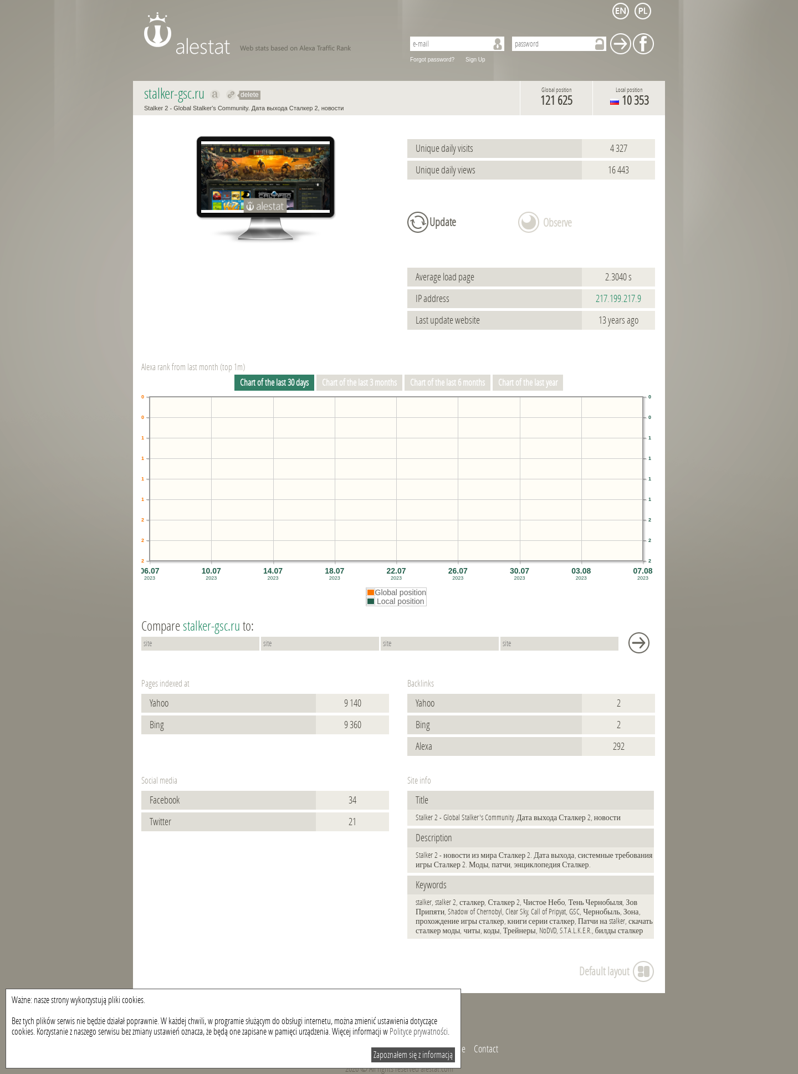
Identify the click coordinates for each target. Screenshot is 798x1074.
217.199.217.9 (618, 299)
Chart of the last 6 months (447, 382)
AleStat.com (267, 33)
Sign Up (475, 60)
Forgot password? (432, 60)
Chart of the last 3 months (359, 382)
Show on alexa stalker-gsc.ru (215, 95)
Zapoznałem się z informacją (413, 1055)
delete (250, 95)
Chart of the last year (527, 382)
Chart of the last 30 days (274, 382)
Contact (486, 1049)
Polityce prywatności (419, 1031)
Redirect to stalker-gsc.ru (231, 95)
